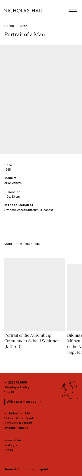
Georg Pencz (15, 26)
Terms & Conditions (19, 469)
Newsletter (12, 440)
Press (8, 450)
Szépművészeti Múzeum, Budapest (30, 210)
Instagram (12, 445)
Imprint (43, 469)
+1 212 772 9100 (15, 382)
